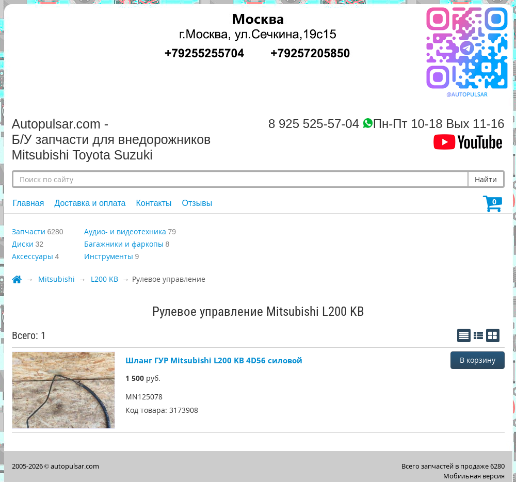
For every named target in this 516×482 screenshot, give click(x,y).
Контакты (153, 203)
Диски (23, 244)
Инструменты (108, 256)
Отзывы (197, 203)
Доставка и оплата (89, 203)
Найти (486, 179)
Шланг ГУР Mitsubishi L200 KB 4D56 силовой (213, 360)
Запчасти (28, 231)
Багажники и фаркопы (124, 244)
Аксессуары (32, 256)
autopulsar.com (75, 466)
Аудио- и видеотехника (125, 231)
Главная (28, 203)
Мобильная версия (474, 475)
